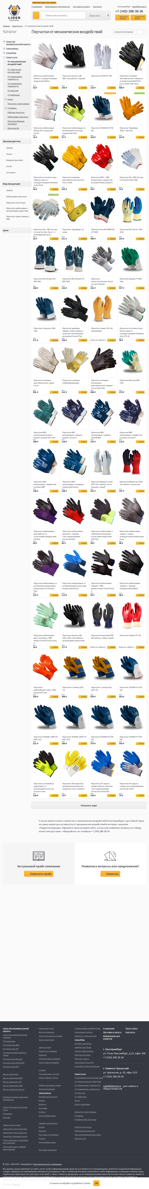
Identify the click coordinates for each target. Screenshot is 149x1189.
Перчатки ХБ (13, 128)
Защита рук (17, 26)
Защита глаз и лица (12, 1125)
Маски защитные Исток (13, 1089)
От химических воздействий (14, 70)
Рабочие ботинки (83, 1055)
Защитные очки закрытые (15, 1132)
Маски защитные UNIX (13, 1085)
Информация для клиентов (57, 6)
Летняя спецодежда (48, 1096)
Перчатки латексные (15, 202)
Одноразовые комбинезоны (87, 1028)
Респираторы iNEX (11, 1045)
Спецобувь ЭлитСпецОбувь (87, 1066)
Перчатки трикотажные (18, 103)
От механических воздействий (39, 26)
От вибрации (14, 95)
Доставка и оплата (81, 6)
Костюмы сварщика (48, 1150)
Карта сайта (132, 1028)
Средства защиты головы (50, 1036)
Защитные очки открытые (15, 1129)
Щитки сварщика (47, 1032)
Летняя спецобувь (83, 1043)
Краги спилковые (82, 1104)
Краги (10, 99)
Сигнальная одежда (84, 1032)
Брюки (42, 1100)
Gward (9, 154)
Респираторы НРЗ (11, 1066)
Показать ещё (89, 805)
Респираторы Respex (12, 1059)
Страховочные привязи (49, 1058)
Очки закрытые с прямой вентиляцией (14, 1148)
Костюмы (43, 1108)
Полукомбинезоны (47, 1115)
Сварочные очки (46, 1028)
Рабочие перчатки (16, 112)
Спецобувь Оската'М (84, 1062)
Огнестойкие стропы (48, 1077)
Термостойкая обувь (84, 1051)
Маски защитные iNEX (13, 1078)
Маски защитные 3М (12, 1082)
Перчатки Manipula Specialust (16, 122)
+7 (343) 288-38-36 (129, 11)
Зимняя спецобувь (83, 1047)
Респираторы (9, 1041)
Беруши (6, 1117)
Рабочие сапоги (82, 1058)
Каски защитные (46, 1039)
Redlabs (16, 1184)
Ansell (9, 166)
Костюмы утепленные (49, 1134)
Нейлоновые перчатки (18, 116)
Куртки (42, 1112)
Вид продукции (11, 183)
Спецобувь (11, 53)
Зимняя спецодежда (48, 1123)
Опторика (10, 172)
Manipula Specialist (14, 160)
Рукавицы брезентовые (85, 1119)
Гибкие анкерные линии (50, 1085)
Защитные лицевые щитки (15, 1136)
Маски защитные (10, 1074)
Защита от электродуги (86, 1036)
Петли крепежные (47, 1089)
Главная (6, 26)
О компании (36, 6)
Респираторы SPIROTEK (13, 1063)
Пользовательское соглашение (47, 1164)
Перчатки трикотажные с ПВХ (17, 217)
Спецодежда (12, 48)
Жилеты (42, 1104)
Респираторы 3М (10, 1049)
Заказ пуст (94, 15)
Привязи (43, 1055)
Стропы (42, 1070)
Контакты (97, 6)
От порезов (13, 90)
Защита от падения (48, 1051)
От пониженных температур (15, 84)
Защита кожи (45, 1047)
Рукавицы (12, 108)
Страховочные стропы (49, 1074)
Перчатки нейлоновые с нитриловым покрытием (17, 209)
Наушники (7, 1113)
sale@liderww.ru (139, 6)
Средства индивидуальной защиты (18, 42)
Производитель (12, 141)
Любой (9, 148)
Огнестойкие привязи (49, 1062)
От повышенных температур (15, 77)
